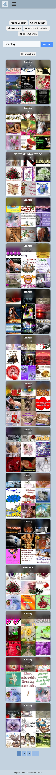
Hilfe (23, 772)
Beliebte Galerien (28, 33)
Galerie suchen (37, 22)
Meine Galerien (18, 22)
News (39, 772)
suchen (47, 44)
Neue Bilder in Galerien (36, 28)
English (17, 772)
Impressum (31, 772)
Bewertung (29, 54)
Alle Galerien (14, 28)
